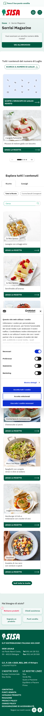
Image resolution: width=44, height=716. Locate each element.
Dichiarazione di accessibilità (18, 706)
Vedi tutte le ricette (22, 583)
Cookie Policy (9, 703)
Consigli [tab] (24, 183)
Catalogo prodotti (11, 695)
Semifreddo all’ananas (14, 288)
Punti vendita (32, 619)
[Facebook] (39, 710)
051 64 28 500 (33, 654)
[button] (19, 159)
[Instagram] (34, 710)
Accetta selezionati (22, 396)
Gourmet (10, 557)
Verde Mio (27, 677)
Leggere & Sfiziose (14, 510)
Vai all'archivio (22, 45)
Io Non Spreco (12, 238)
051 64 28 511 (32, 651)
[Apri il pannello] (16, 3)
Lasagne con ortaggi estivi (16, 244)
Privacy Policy (9, 700)
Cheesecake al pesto (14, 424)
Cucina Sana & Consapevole (32, 194)
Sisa (24, 674)
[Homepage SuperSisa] (11, 637)
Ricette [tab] (9, 183)
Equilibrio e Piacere (31, 682)
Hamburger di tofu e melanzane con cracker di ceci (18, 517)
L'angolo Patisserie (13, 138)
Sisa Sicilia (6, 677)
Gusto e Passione (30, 679)
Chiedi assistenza (32, 611)
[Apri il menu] (39, 12)
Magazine (7, 698)
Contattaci (7, 689)
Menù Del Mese (12, 463)
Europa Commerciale (11, 674)
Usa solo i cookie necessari (22, 403)
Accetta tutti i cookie (22, 390)
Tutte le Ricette (11, 194)
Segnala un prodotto (11, 620)
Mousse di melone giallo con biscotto (20, 143)
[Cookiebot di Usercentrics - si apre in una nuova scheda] (26, 311)
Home (4, 23)
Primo (25, 685)
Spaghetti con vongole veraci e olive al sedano (15, 470)
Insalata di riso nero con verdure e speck (13, 564)
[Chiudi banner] (40, 311)
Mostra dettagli (30, 383)
